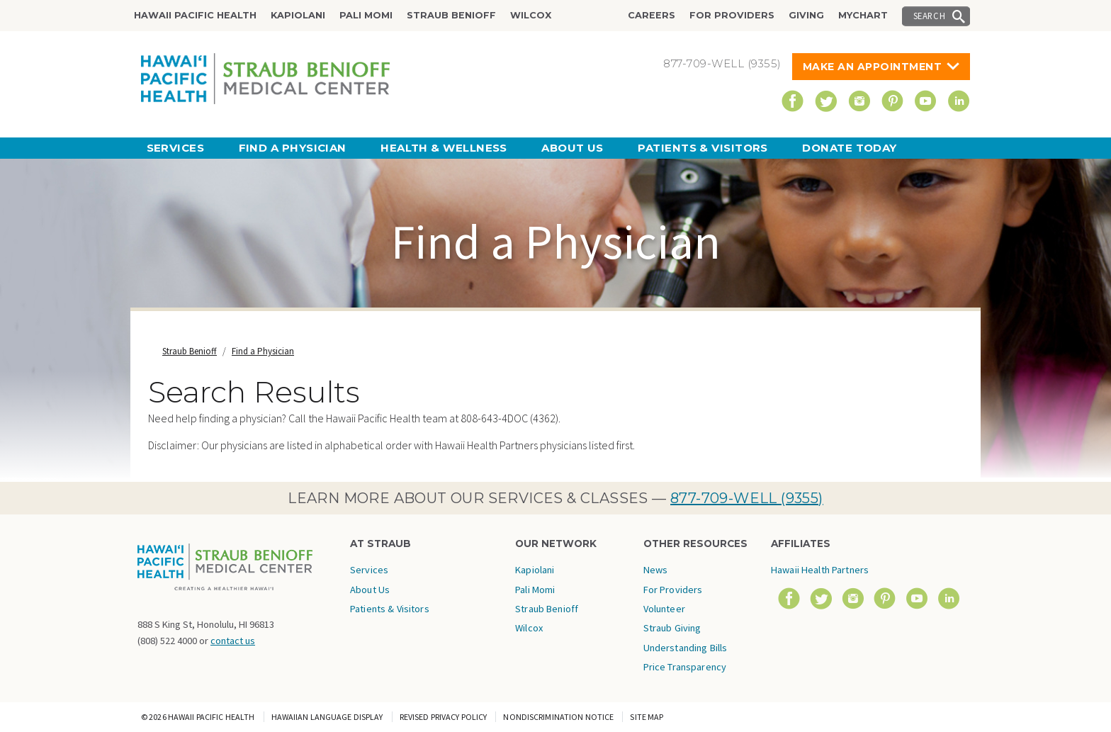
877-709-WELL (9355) (746, 498)
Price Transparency (685, 666)
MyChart (863, 15)
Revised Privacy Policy (443, 716)
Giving (806, 15)
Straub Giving (672, 627)
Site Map (646, 716)
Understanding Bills (685, 647)
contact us (232, 640)
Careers (651, 15)
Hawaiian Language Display (327, 716)
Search (929, 15)
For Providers (731, 15)
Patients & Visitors (703, 147)
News (655, 569)
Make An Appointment (872, 66)
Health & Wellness (443, 147)
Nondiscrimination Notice (558, 716)
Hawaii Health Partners (820, 569)
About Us (572, 147)
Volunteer (664, 608)
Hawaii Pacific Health (195, 15)
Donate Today (849, 147)
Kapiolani (298, 15)
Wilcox (530, 15)
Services (176, 147)
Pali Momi (366, 15)
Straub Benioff (451, 15)
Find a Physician (292, 147)
